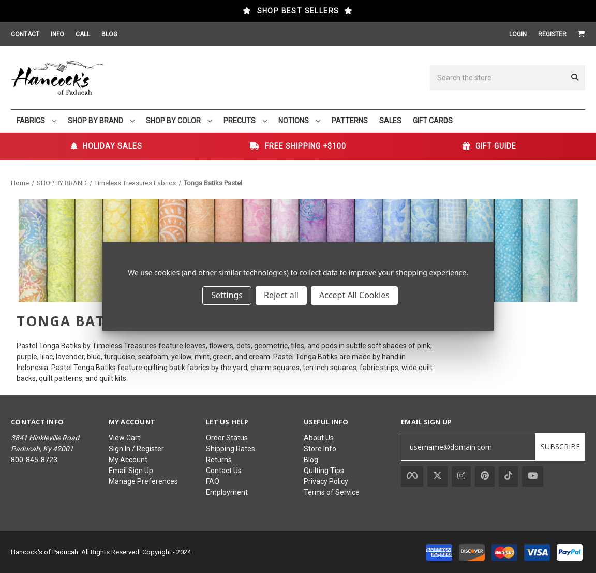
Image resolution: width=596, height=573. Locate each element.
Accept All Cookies (354, 295)
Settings (227, 295)
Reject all (281, 295)
